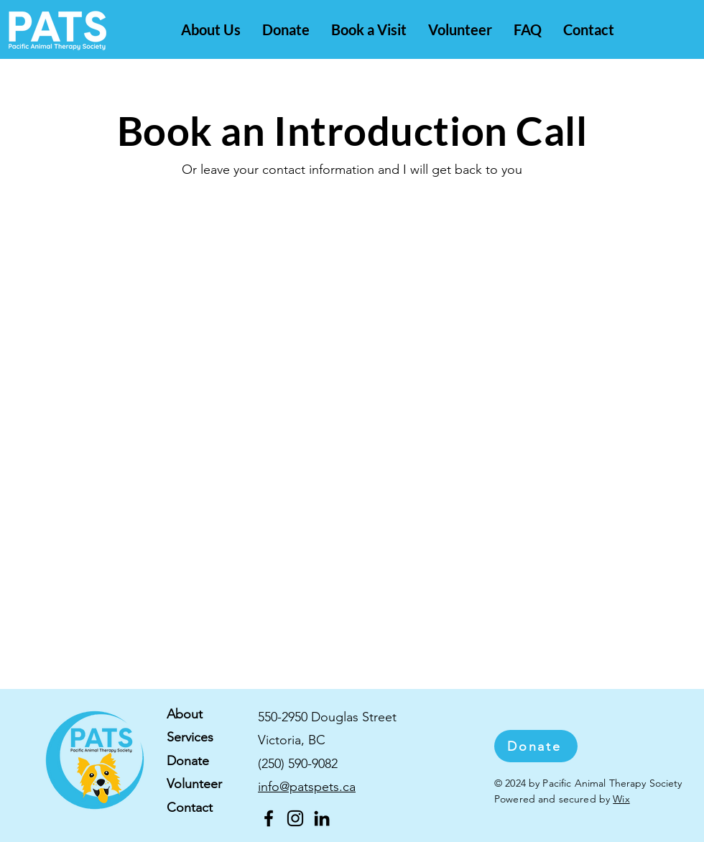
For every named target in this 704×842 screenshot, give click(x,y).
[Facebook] (268, 818)
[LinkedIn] (322, 818)
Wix (621, 798)
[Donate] (536, 746)
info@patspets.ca (307, 787)
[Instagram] (295, 818)
